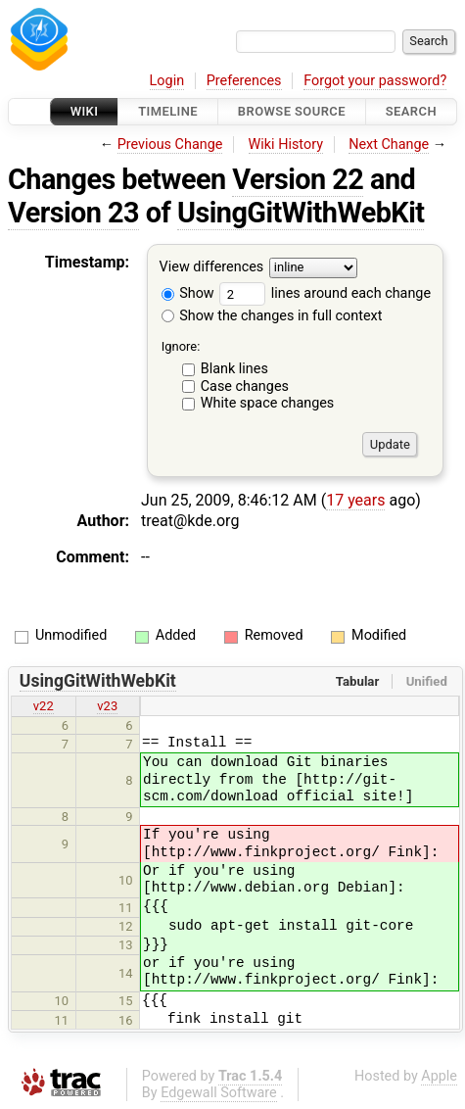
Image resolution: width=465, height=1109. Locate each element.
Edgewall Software (219, 1093)
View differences (212, 268)
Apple (439, 1076)
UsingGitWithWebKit (301, 212)
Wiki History (286, 144)
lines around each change (325, 293)
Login (167, 80)
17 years (355, 500)
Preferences (244, 80)
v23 (107, 706)
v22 (43, 706)
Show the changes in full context (272, 316)
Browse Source (292, 111)
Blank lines (234, 369)
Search (411, 111)
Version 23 (73, 212)
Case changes (245, 386)
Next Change (389, 144)
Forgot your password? (374, 80)
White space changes (268, 403)
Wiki (84, 111)
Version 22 (297, 179)
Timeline (168, 111)
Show (188, 293)
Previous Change (170, 144)
